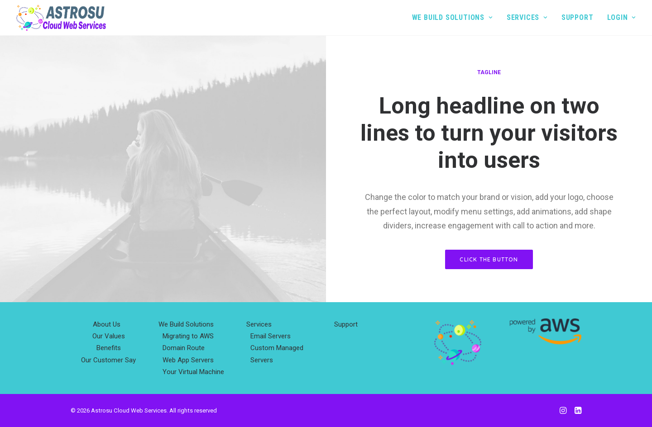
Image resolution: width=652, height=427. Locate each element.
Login (621, 17)
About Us (106, 324)
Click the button (489, 259)
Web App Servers (188, 360)
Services (527, 17)
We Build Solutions (452, 17)
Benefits (108, 348)
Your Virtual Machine (193, 372)
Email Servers (270, 336)
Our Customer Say (108, 360)
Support (577, 17)
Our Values (108, 336)
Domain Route (184, 348)
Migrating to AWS (188, 336)
